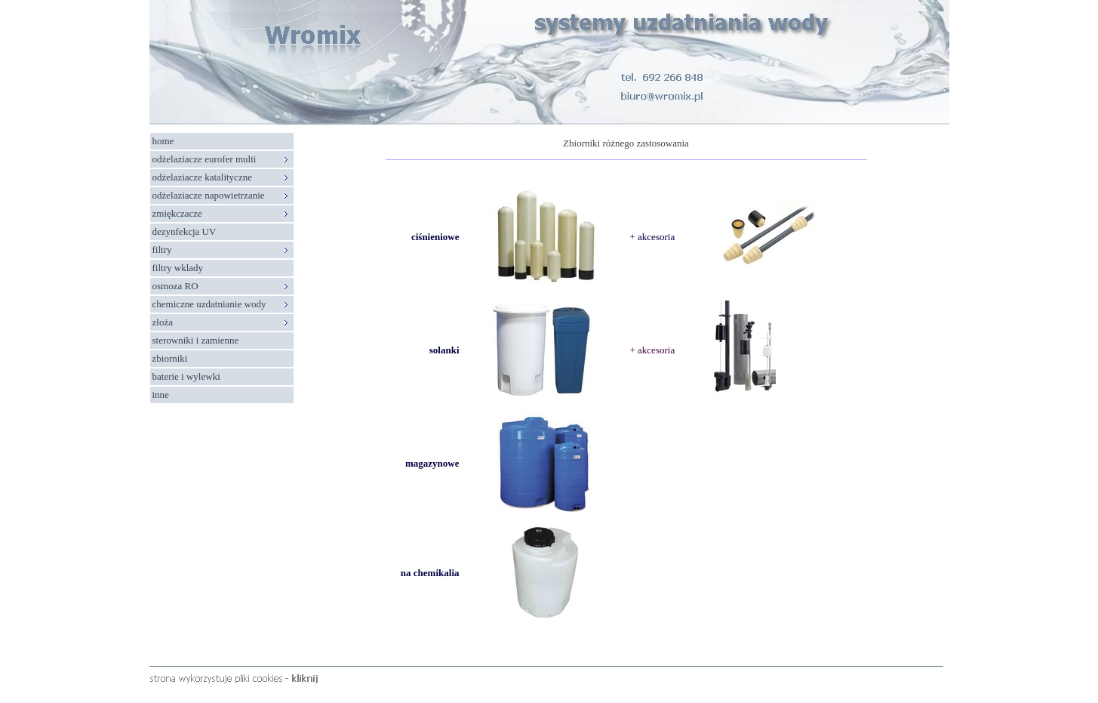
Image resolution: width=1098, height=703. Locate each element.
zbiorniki (170, 358)
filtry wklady (178, 267)
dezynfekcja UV (184, 231)
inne (160, 394)
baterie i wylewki (186, 376)
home (163, 140)
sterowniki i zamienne (195, 340)
